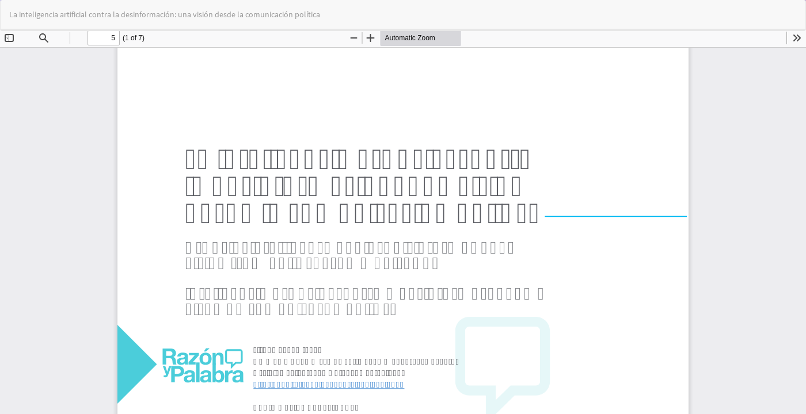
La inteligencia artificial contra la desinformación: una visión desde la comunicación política (164, 14)
